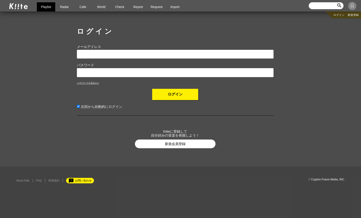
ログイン (338, 15)
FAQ (39, 180)
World (101, 7)
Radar (64, 7)
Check (119, 7)
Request (157, 7)
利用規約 (53, 180)
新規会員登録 (175, 144)
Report (138, 7)
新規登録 (353, 15)
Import (175, 7)
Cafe (82, 7)
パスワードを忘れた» (88, 83)
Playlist (46, 7)
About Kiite (22, 180)
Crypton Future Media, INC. (328, 179)
